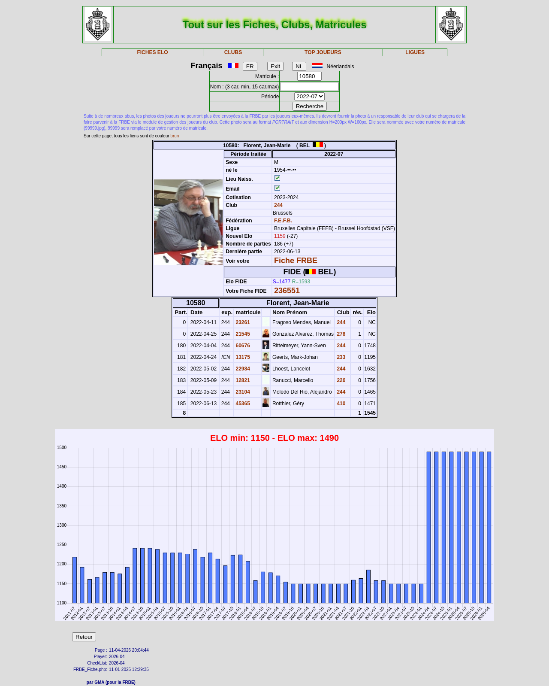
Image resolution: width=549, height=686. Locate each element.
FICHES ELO (152, 52)
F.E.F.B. (283, 221)
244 (278, 205)
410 (340, 404)
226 (340, 380)
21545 (242, 334)
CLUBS (233, 52)
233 (340, 357)
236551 (287, 290)
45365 (242, 404)
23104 (242, 392)
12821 (242, 380)
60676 (242, 346)
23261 (242, 322)
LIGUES (415, 52)
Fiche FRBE (295, 260)
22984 (242, 369)
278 (340, 334)
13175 (242, 357)
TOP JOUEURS (323, 52)
